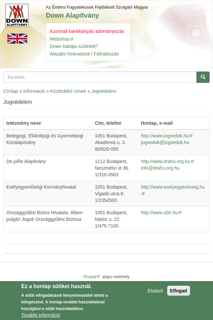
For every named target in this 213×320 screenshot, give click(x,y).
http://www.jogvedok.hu (167, 135)
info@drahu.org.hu (160, 168)
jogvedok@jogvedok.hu (165, 142)
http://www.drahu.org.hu (168, 161)
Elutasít (155, 292)
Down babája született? (74, 46)
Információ (34, 91)
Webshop (62, 39)
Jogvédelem (104, 91)
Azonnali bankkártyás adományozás (87, 31)
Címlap (10, 91)
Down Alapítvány (72, 15)
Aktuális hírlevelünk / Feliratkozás (84, 54)
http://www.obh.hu (161, 212)
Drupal (92, 276)
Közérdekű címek (68, 91)
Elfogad (178, 292)
